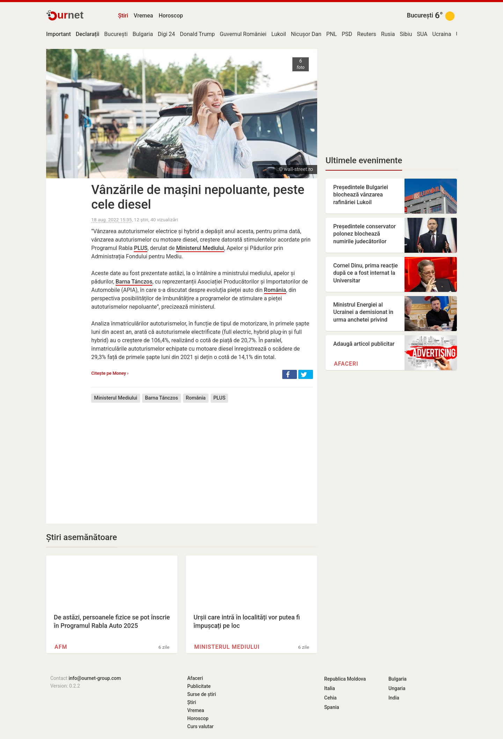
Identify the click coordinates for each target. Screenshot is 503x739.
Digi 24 (166, 34)
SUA (422, 34)
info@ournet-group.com (94, 678)
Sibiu (406, 34)
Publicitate (199, 686)
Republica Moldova (345, 679)
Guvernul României (243, 34)
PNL (331, 34)
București (420, 15)
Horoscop (171, 15)
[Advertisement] (202, 458)
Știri (123, 15)
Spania (331, 707)
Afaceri (346, 363)
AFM (60, 647)
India (393, 698)
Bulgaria (142, 34)
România (275, 290)
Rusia (388, 34)
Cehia (330, 698)
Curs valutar (200, 726)
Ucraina (441, 34)
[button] (289, 374)
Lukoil (278, 34)
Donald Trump (197, 34)
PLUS (140, 248)
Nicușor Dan (306, 34)
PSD (347, 34)
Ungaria (397, 688)
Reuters (366, 34)
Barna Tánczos (134, 281)
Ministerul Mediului (200, 248)
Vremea (143, 15)
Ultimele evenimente (364, 160)
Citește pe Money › (110, 373)
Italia (329, 688)
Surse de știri (201, 694)
